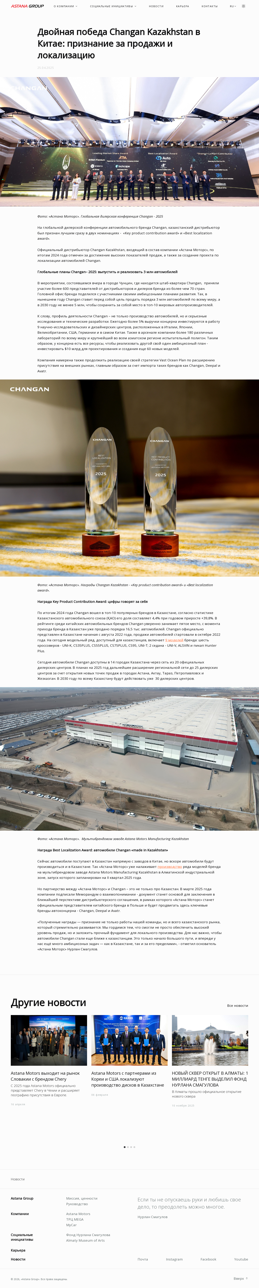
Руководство (77, 1204)
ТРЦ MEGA (74, 1219)
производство (170, 866)
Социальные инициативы (22, 1237)
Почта (143, 1259)
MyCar (71, 1225)
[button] (233, 6)
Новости (18, 1179)
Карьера (18, 1250)
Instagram (174, 1259)
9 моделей (174, 640)
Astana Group (22, 1198)
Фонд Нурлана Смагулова (88, 1234)
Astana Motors (78, 1213)
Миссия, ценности (81, 1198)
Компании (20, 1213)
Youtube (241, 1259)
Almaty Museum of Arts (85, 1240)
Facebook (208, 1259)
